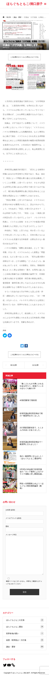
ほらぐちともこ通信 (25, 627)
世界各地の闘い (25, 633)
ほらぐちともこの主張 (25, 620)
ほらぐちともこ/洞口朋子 (24, 4)
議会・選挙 (25, 647)
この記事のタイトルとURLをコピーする (24, 57)
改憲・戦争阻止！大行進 (25, 640)
